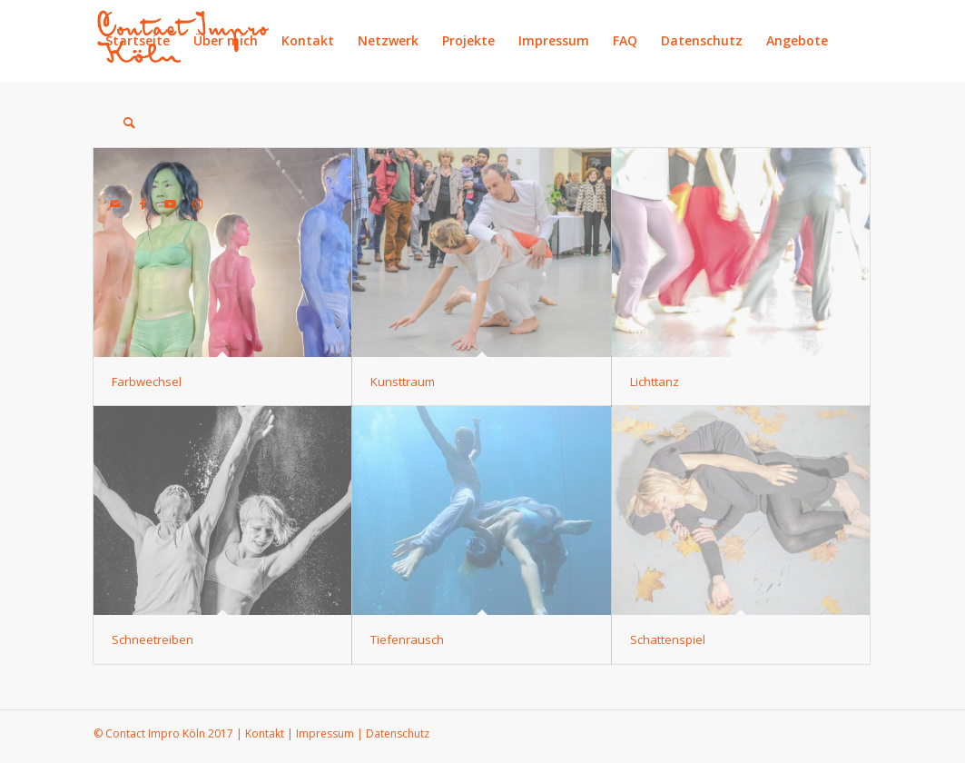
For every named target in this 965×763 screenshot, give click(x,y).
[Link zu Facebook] (142, 203)
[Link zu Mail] (115, 203)
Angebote (797, 40)
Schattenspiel (667, 639)
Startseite (137, 40)
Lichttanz (654, 381)
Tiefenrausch (407, 639)
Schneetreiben (152, 639)
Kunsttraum (402, 381)
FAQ (625, 40)
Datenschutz (702, 40)
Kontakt (307, 40)
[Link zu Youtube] (169, 203)
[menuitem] (120, 123)
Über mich (225, 40)
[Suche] (129, 123)
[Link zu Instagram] (197, 203)
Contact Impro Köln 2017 (169, 733)
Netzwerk (388, 40)
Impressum (553, 40)
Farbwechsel (147, 381)
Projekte (468, 40)
